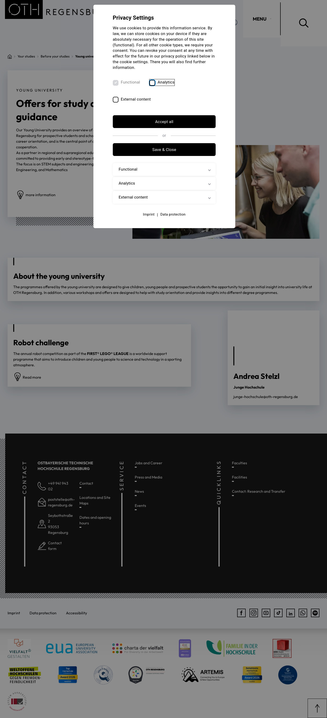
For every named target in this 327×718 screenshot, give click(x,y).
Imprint (148, 215)
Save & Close (163, 150)
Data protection (172, 215)
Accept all (163, 122)
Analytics (167, 82)
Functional (131, 82)
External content (137, 99)
